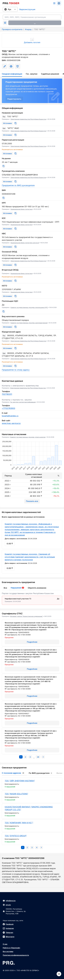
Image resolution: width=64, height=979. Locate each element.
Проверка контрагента (12, 29)
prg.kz (7, 905)
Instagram (8, 928)
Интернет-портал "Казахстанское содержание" (26, 616)
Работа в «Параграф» (11, 948)
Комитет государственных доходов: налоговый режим (28, 323)
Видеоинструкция (27, 9)
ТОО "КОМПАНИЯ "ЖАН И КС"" (19, 822)
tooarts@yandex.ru (10, 416)
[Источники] (7, 123)
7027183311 (7, 394)
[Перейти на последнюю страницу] (38, 757)
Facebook (8, 924)
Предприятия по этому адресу (16, 370)
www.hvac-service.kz (11, 423)
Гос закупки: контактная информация (23, 402)
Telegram (8, 933)
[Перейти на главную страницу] (11, 3)
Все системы (8, 951)
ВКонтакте (8, 937)
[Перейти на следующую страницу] (43, 757)
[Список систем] (54, 3)
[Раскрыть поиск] (5, 22)
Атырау (28, 29)
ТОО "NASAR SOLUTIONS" (16, 794)
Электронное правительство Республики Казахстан (28, 119)
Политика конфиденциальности (16, 955)
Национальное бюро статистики (21, 209)
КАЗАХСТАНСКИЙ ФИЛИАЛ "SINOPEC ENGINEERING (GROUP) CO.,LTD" (29, 808)
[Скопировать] (15, 123)
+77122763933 (8, 408)
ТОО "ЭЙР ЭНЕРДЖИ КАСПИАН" (20, 781)
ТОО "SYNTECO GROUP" (16, 836)
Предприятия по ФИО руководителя (18, 185)
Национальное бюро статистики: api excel (24, 243)
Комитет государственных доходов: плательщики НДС (29, 307)
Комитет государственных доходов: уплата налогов (27, 437)
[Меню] (59, 974)
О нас (5, 944)
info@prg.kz (9, 901)
